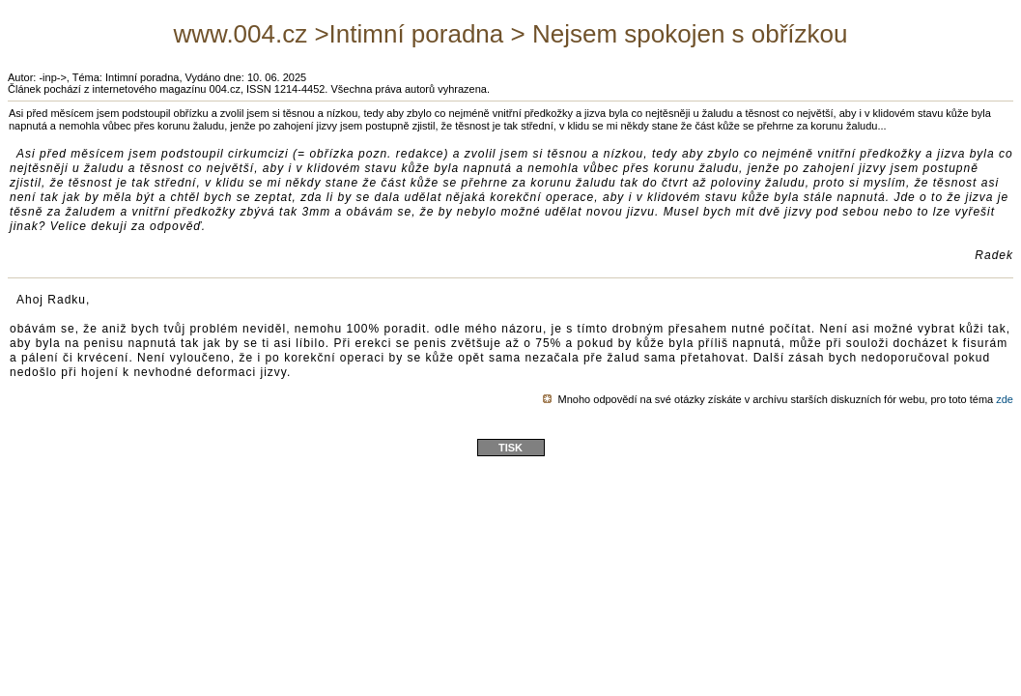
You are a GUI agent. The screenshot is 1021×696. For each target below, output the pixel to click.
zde (1004, 399)
